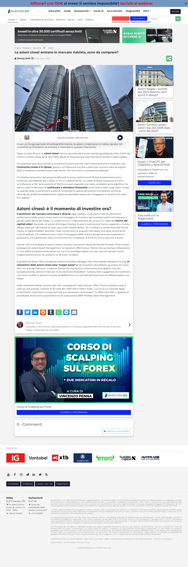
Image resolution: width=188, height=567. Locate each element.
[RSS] (46, 474)
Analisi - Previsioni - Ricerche (28, 48)
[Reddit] (43, 312)
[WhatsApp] (59, 312)
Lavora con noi (45, 484)
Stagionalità (133, 11)
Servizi (71, 19)
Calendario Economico (42, 19)
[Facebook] (20, 312)
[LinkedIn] (35, 312)
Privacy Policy (83, 542)
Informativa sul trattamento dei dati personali (131, 539)
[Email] (74, 312)
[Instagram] (21, 474)
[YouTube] (8, 474)
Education (55, 11)
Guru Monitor (115, 11)
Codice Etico (56, 542)
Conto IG (98, 11)
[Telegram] (66, 312)
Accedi (175, 11)
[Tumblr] (51, 312)
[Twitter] (28, 312)
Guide (67, 11)
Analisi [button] (12, 19)
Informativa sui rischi (93, 539)
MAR (107, 539)
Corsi (80, 19)
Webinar (60, 19)
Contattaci (13, 484)
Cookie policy (70, 542)
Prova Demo (139, 18)
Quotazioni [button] (81, 11)
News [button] (23, 19)
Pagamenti (62, 484)
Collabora (28, 484)
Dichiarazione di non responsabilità (67, 539)
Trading (89, 19)
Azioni (51, 48)
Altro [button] (146, 11)
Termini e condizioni (162, 539)
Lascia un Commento (116, 431)
